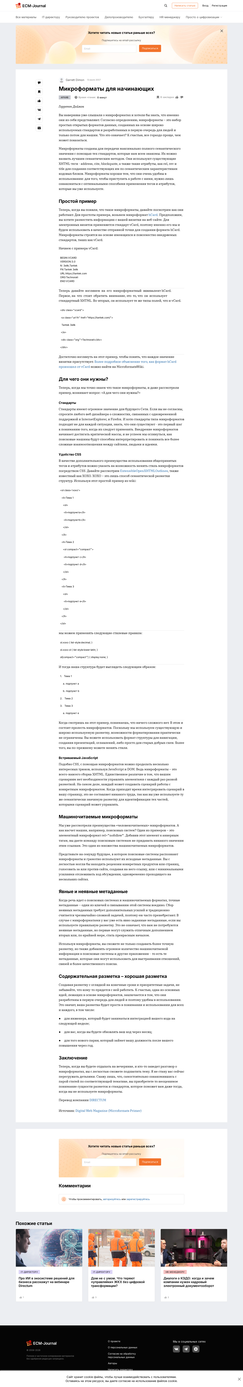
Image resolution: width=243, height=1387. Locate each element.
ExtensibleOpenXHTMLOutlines (144, 471)
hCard (153, 215)
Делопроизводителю (119, 17)
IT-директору (51, 17)
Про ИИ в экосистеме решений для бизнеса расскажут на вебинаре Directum (46, 1282)
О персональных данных (122, 1347)
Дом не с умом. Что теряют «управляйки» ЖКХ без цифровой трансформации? (118, 1282)
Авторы (112, 1363)
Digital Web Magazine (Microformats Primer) (108, 1111)
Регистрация (219, 5)
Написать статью (185, 5)
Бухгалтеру (146, 17)
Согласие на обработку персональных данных (122, 1355)
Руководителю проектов (82, 17)
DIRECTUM (97, 1100)
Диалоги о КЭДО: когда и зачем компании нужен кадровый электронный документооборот (189, 1282)
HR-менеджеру (170, 17)
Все (26, 17)
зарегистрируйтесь (138, 1199)
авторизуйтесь (112, 1199)
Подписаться (150, 48)
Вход (205, 5)
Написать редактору (120, 1369)
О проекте (114, 1341)
